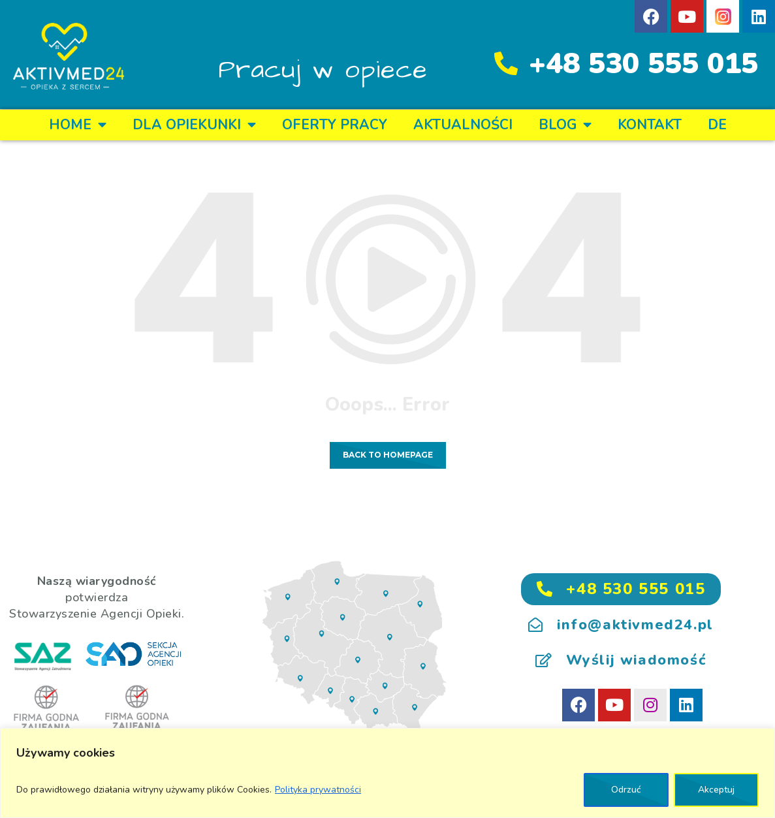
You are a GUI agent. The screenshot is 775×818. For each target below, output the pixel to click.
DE (717, 125)
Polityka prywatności (318, 789)
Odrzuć (626, 789)
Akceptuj (716, 789)
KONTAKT (650, 125)
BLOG (565, 125)
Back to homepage (388, 455)
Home (77, 125)
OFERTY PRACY (334, 125)
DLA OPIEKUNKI (194, 125)
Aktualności (463, 125)
